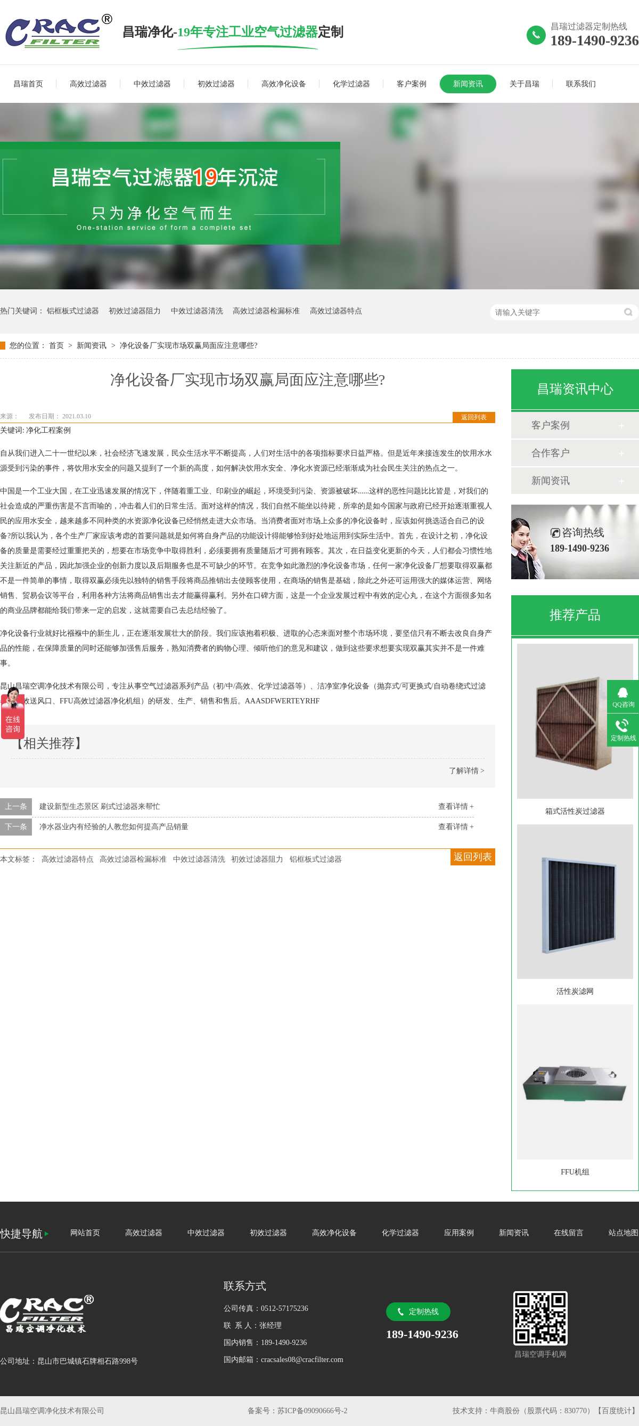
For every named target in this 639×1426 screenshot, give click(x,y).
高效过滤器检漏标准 (266, 311)
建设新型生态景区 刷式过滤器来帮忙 (100, 807)
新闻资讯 (468, 84)
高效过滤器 (88, 84)
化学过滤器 (351, 84)
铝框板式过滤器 (73, 311)
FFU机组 (575, 1172)
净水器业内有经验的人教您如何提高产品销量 (114, 827)
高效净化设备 (283, 84)
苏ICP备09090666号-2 (312, 1411)
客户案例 (412, 84)
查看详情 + (456, 807)
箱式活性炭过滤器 (575, 811)
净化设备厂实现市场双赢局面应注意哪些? (188, 346)
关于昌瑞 (524, 84)
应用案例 (459, 1233)
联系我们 (581, 84)
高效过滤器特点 (336, 311)
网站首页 (85, 1233)
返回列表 (474, 417)
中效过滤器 (152, 84)
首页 (57, 346)
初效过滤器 (216, 84)
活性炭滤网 (575, 991)
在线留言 (569, 1233)
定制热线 (424, 1312)
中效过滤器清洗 (197, 311)
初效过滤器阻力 (135, 311)
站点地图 (623, 1233)
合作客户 (550, 453)
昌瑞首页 (28, 84)
